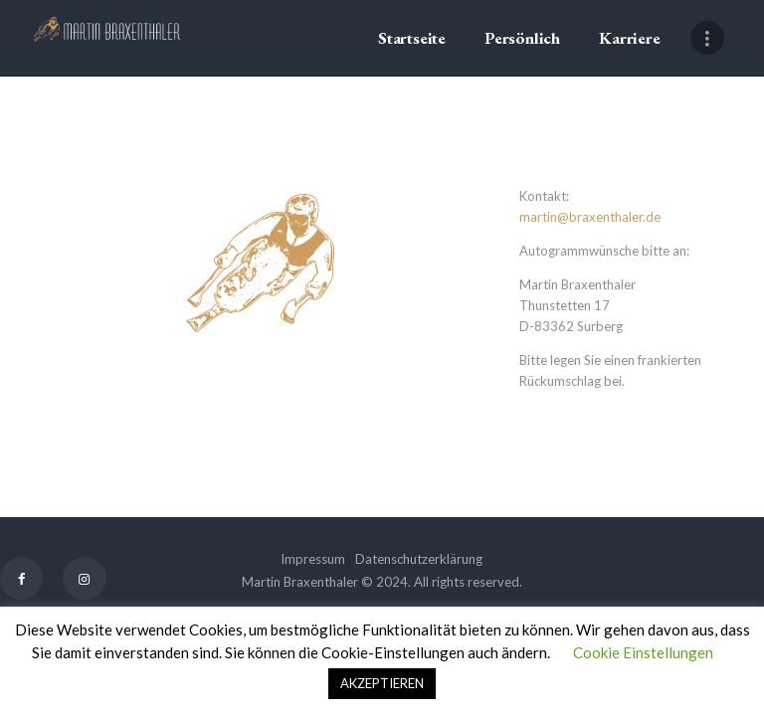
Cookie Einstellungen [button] (643, 652)
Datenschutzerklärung (418, 559)
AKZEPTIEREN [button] (382, 683)
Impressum (313, 559)
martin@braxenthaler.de (590, 217)
